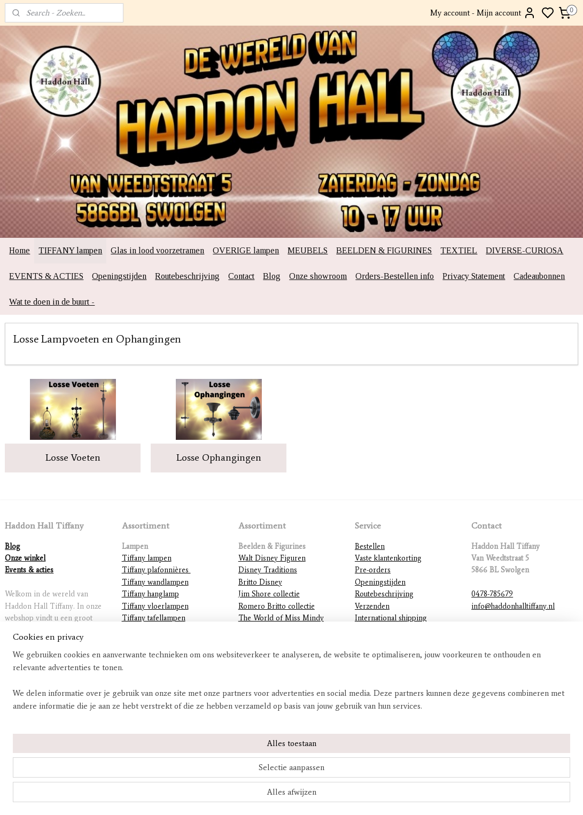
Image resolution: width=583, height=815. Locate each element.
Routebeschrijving (187, 276)
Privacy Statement (473, 276)
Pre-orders (373, 570)
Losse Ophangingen (218, 457)
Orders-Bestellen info (394, 276)
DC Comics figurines (272, 666)
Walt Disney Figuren (272, 558)
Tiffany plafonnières (156, 570)
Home (19, 250)
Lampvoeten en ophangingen (169, 666)
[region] (221, 770)
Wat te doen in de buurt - (52, 301)
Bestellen (370, 546)
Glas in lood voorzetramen (157, 250)
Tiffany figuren (146, 642)
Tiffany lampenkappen (158, 629)
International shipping (391, 618)
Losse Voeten (72, 457)
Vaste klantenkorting (388, 558)
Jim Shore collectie (269, 594)
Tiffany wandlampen (155, 582)
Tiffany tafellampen (153, 618)
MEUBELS (307, 250)
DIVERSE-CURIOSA (524, 250)
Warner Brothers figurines (281, 653)
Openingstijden (119, 276)
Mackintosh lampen (153, 653)
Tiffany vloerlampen (155, 606)
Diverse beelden (265, 677)
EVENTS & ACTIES (46, 276)
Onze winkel (25, 558)
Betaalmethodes (380, 629)
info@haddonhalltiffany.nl (513, 606)
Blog (272, 276)
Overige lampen (148, 677)
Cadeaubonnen (539, 276)
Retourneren (375, 642)
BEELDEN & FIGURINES (384, 250)
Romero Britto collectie (276, 606)
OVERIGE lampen (246, 250)
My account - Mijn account (483, 12)
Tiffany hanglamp (150, 594)
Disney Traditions (267, 570)
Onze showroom (318, 276)
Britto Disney (260, 582)
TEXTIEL (458, 250)
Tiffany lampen (147, 558)
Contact (241, 276)
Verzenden (372, 606)
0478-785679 (492, 594)
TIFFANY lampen (70, 250)
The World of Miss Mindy (281, 618)
